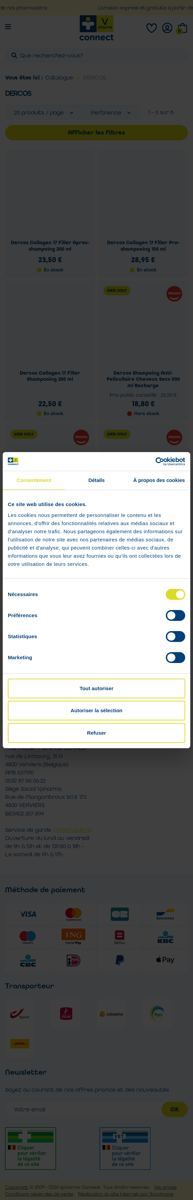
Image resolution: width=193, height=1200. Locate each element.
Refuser (96, 733)
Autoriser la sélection (97, 710)
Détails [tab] (96, 480)
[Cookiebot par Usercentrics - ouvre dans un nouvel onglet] (155, 461)
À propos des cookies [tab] (159, 480)
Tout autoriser (96, 688)
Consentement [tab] (34, 480)
